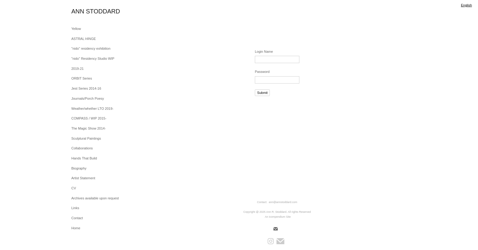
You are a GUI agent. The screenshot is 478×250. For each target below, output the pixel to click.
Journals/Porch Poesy (87, 98)
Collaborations (82, 148)
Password (262, 71)
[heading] (86, 11)
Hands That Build (84, 158)
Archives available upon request (95, 198)
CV (73, 188)
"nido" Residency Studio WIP (92, 58)
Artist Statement (83, 178)
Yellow (76, 28)
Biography (79, 168)
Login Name (264, 51)
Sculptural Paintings (86, 138)
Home (75, 228)
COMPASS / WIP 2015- (88, 118)
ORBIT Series (81, 78)
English (466, 5)
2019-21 (77, 68)
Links (75, 208)
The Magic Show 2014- (88, 128)
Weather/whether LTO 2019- (92, 108)
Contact (77, 218)
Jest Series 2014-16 (86, 88)
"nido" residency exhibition (90, 48)
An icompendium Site (278, 216)
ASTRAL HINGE (83, 39)
